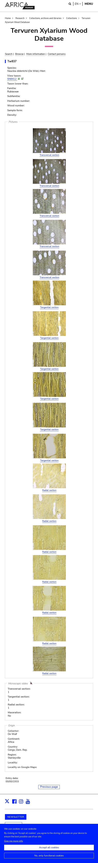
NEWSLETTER (15, 817)
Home (8, 18)
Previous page (49, 787)
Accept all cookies (49, 847)
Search (9, 54)
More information (35, 54)
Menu (89, 4)
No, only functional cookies (49, 855)
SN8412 (12, 79)
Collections (71, 18)
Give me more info (13, 841)
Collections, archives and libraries (45, 18)
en (79, 4)
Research (20, 18)
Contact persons (56, 54)
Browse (19, 54)
